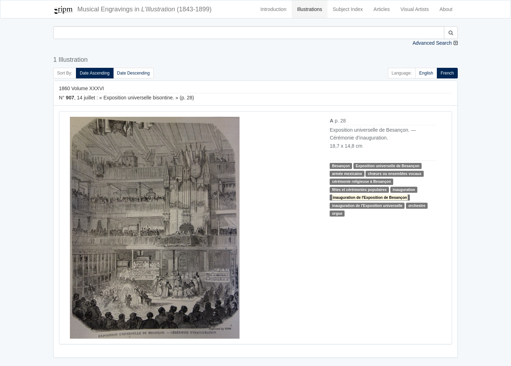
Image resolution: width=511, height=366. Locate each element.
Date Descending (133, 73)
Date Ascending (95, 73)
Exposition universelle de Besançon (387, 166)
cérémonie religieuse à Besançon (361, 181)
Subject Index (348, 9)
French (447, 73)
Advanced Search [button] (432, 43)
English (426, 73)
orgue (337, 213)
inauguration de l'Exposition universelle (367, 205)
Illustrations (309, 9)
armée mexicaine (347, 173)
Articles (382, 9)
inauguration (403, 189)
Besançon (341, 166)
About (445, 9)
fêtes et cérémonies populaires (359, 189)
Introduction (273, 9)
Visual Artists (415, 9)
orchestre (416, 205)
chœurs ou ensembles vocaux (395, 173)
